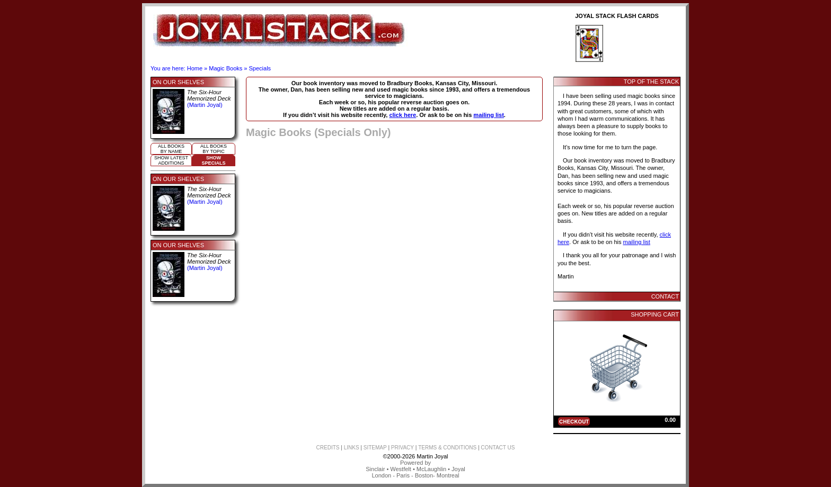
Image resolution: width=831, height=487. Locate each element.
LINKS (351, 447)
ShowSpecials (213, 160)
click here (402, 115)
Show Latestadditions (171, 160)
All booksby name (171, 148)
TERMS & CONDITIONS (447, 447)
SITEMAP (375, 447)
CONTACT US (498, 447)
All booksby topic (213, 148)
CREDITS (328, 447)
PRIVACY (402, 447)
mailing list (488, 115)
